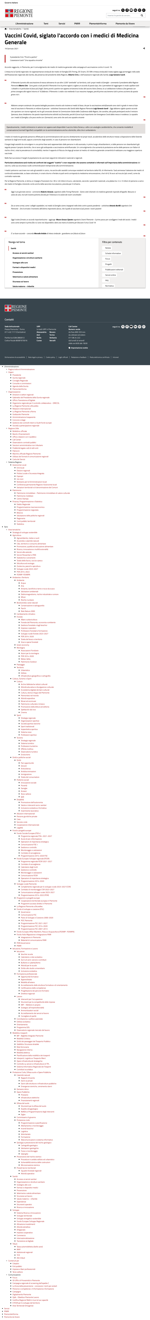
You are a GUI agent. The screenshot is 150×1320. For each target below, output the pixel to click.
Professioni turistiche (29, 746)
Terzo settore (26, 794)
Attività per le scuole (29, 965)
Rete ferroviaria (23, 1047)
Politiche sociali (23, 779)
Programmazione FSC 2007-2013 (34, 928)
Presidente (16, 375)
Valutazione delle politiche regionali (30, 515)
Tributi (14, 1243)
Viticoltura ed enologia (25, 563)
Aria (22, 585)
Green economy (23, 644)
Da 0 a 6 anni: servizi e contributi (33, 959)
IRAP (19, 1249)
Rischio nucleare (27, 600)
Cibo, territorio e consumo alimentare (31, 543)
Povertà (24, 785)
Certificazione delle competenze (33, 988)
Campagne (16, 1291)
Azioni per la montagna (30, 653)
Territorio (20, 667)
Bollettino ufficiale (19, 431)
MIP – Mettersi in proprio (30, 1004)
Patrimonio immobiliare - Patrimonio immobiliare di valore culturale (43, 493)
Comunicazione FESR (29, 875)
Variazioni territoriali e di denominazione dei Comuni (37, 487)
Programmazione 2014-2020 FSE (34, 855)
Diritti (19, 760)
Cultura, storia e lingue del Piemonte (35, 692)
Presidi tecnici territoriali (26, 1167)
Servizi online (110, 275)
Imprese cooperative (25, 1232)
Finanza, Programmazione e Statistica (27, 501)
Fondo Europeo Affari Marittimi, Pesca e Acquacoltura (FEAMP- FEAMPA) (45, 931)
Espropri (20, 476)
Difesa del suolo (23, 1103)
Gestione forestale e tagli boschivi (34, 625)
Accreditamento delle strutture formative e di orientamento (44, 985)
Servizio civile (22, 822)
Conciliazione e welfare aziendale (30, 1018)
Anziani (24, 791)
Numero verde (74, 329)
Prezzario (24, 1094)
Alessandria (41, 332)
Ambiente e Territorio (20, 577)
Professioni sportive (29, 734)
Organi (11, 372)
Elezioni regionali (23, 470)
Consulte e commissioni (21, 383)
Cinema (24, 712)
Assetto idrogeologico (29, 1108)
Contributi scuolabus (25, 1069)
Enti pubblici (17, 1266)
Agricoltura (16, 535)
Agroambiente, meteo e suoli (28, 538)
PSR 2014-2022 (23, 571)
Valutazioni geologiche (30, 1148)
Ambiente (20, 580)
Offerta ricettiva (27, 749)
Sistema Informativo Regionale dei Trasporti (34, 1066)
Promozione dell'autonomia (32, 802)
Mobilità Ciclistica (23, 1038)
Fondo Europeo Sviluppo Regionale (30, 1221)
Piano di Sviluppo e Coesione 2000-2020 (37, 917)
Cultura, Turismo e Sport (21, 678)
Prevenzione (18, 272)
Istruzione (20, 951)
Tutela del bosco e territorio (31, 639)
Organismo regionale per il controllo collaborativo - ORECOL (35, 403)
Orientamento (22, 1024)
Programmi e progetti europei (28, 898)
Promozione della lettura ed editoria (35, 706)
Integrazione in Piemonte (31, 937)
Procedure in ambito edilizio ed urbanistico (37, 1159)
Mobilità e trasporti (19, 1033)
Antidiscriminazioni (28, 771)
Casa (18, 819)
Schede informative (113, 253)
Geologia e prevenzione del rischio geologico (34, 1142)
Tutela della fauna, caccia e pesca (29, 560)
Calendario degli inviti (29, 867)
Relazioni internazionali (21, 408)
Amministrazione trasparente (23, 417)
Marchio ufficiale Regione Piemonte (26, 453)
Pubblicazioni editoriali (114, 269)
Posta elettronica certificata (99, 357)
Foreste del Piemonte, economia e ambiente (38, 622)
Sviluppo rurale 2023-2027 (27, 569)
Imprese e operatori (28, 628)
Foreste (20, 616)
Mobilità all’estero (28, 982)
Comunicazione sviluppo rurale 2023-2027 (38, 892)
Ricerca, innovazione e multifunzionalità (32, 549)
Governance (25, 912)
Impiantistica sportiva (29, 729)
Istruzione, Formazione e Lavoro (25, 948)
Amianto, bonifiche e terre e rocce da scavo (38, 588)
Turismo (20, 737)
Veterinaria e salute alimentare (25, 276)
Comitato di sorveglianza (30, 853)
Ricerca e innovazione (25, 1207)
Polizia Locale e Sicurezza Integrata (30, 473)
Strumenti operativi (24, 1204)
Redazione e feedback (78, 357)
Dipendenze (21, 1201)
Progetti (108, 264)
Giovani (24, 765)
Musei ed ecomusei (28, 701)
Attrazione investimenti (26, 1224)
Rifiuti (23, 597)
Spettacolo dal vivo (28, 709)
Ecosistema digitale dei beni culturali (35, 689)
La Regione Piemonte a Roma (24, 411)
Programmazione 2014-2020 (32, 881)
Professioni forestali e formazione (34, 630)
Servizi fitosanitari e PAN (26, 555)
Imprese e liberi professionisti (23, 1269)
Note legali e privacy (35, 357)
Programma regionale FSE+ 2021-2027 (36, 836)
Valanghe (24, 1153)
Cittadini (15, 1263)
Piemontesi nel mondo (30, 695)
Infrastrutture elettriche (30, 1097)
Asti (38, 334)
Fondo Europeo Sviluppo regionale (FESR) (33, 858)
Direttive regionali (28, 993)
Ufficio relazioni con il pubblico (24, 436)
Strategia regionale (28, 718)
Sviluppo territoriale (24, 1215)
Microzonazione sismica (30, 1165)
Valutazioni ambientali (29, 591)
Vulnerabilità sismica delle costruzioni (35, 1162)
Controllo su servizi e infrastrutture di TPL (33, 1063)
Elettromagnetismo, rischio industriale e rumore (39, 594)
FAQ (107, 280)
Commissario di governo (26, 1117)
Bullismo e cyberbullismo (30, 962)
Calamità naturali (23, 1075)
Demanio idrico (23, 1089)
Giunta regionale (18, 377)
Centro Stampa (22, 498)
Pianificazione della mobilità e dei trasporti (33, 1055)
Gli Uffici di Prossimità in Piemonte (26, 1280)
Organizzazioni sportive (30, 720)
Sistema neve (26, 732)
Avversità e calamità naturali (28, 540)
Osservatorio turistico (29, 751)
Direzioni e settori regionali (23, 394)
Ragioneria (21, 518)
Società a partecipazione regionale (25, 425)
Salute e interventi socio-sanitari (33, 805)
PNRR (77, 23)
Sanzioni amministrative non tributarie (27, 445)
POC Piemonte (26, 920)
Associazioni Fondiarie (29, 650)
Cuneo (39, 340)
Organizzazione (14, 391)
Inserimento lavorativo (30, 810)
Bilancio (20, 512)
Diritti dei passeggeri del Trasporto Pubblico (33, 1041)
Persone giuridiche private (27, 816)
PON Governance (23, 943)
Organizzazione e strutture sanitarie (27, 257)
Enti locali (20, 467)
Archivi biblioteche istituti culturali (34, 684)
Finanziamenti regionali (30, 1100)
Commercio (21, 1235)
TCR (18, 1255)
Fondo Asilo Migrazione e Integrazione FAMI (34, 934)
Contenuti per (13, 1260)
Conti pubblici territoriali (26, 521)
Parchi (23, 608)
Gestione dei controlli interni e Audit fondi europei (32, 422)
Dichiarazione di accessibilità (15, 357)
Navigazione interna (24, 1049)
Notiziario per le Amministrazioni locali (32, 481)
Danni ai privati (27, 1080)
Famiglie (24, 788)
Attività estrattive (23, 1227)
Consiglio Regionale (20, 380)
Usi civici (20, 479)
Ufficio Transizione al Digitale (23, 400)
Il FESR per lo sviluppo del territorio (26, 1302)
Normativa (109, 285)
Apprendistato (26, 979)
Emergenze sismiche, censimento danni (36, 1086)
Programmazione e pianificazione (34, 1123)
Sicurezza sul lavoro (21, 281)
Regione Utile (13, 428)
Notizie (108, 248)
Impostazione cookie (78, 347)
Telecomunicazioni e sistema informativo (37, 1139)
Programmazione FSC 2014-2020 (34, 926)
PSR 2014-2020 (27, 636)
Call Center (16, 439)
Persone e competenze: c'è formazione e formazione (33, 1288)
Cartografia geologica (29, 1145)
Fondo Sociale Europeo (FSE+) (28, 833)
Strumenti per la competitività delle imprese (38, 1002)
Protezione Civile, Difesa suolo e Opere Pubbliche (31, 1072)
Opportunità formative (29, 976)
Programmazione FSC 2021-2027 (34, 923)
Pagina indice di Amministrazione (21, 369)
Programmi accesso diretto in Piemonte (36, 903)
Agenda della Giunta (20, 386)
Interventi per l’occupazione (31, 999)
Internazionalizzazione (25, 1238)
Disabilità (20, 799)
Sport (19, 715)
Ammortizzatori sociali (29, 1010)
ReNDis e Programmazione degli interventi (37, 1111)
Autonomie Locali (19, 465)
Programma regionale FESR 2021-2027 (36, 861)
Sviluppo (15, 1210)
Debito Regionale (23, 504)
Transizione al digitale (25, 1241)
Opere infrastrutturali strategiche (29, 1061)
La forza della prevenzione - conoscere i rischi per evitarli (34, 1286)
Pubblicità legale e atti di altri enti (25, 448)
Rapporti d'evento (28, 1078)
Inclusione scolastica (29, 971)
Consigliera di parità (28, 1016)
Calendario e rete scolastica (31, 957)
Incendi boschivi (27, 1128)
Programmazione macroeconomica (30, 507)
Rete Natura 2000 (28, 611)
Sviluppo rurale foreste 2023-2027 (34, 633)
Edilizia (23, 673)
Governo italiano (11, 2)
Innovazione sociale (28, 782)
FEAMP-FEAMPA (23, 574)
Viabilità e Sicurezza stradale (28, 1044)
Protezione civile (23, 1120)
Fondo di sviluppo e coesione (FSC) (30, 909)
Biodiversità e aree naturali (27, 602)
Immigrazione (26, 774)
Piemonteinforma (19, 389)
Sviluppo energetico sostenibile (29, 1218)
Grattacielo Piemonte (20, 414)
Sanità (13, 248)
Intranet (116, 357)
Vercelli (52, 340)
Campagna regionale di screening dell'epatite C (30, 1283)
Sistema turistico (27, 743)
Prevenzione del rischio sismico (29, 1156)
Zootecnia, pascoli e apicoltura (28, 566)
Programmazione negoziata (27, 510)
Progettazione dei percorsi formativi (35, 990)
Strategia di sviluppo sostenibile (24, 532)
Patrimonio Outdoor (29, 661)
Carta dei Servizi (18, 459)
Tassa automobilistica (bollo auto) (30, 1246)
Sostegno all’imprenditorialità (32, 1007)
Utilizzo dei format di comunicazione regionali (30, 456)
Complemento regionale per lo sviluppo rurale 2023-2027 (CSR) (46, 886)
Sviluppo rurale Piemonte (27, 883)
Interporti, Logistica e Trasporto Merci (31, 1058)
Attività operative (27, 1173)
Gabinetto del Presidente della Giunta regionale (30, 397)
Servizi (62, 23)
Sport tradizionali (27, 726)
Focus (107, 258)
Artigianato (21, 1229)
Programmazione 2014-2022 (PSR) (35, 895)
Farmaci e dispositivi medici (24, 267)
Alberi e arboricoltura (29, 619)
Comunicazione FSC (28, 914)
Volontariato (26, 1134)
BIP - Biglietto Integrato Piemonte (30, 1035)
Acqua (23, 583)
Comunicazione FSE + (29, 844)
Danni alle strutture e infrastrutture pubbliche (38, 1083)
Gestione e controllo (29, 847)
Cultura (19, 681)
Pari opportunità (27, 763)
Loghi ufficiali (63, 357)
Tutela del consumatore (30, 777)
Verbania (53, 337)
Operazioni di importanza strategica (35, 841)
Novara (52, 332)
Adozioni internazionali (26, 813)
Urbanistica (25, 670)
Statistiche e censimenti (26, 557)
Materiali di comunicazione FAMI (33, 940)
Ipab (22, 796)
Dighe (23, 1114)
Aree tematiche (14, 529)
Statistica (20, 524)
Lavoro (19, 996)
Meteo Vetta (25, 659)
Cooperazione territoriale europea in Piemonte (39, 900)
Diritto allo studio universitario (33, 968)
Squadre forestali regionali (31, 1170)
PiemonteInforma (97, 23)
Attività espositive (28, 698)
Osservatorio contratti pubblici (24, 442)
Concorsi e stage (18, 420)
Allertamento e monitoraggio (32, 1125)
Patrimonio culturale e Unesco (33, 704)
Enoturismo (25, 754)
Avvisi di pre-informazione (31, 839)
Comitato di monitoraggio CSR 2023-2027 (37, 889)
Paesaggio (21, 664)
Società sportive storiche (30, 723)
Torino (52, 334)
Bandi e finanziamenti (21, 434)
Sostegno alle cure (20, 262)
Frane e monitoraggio (29, 1151)
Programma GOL (23, 1027)
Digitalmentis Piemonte (21, 1294)
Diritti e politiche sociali (21, 757)
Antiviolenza (26, 768)
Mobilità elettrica (23, 1052)
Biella (39, 337)
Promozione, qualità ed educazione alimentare (35, 546)
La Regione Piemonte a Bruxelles (25, 405)
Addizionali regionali (25, 1252)
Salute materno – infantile (23, 286)
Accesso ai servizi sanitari (23, 253)
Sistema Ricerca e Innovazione (29, 1212)
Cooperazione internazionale (28, 824)
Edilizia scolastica (23, 1021)
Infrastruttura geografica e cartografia (35, 675)
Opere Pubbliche (23, 1092)
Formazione (25, 1137)
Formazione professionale (27, 973)
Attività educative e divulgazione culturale (37, 687)
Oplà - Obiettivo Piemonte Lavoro (25, 1297)
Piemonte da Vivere (125, 23)
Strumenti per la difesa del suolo (33, 1106)
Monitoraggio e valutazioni (31, 850)
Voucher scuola (27, 954)
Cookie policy (50, 357)
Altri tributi (21, 1257)
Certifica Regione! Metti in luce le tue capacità (30, 1300)
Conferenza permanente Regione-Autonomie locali (37, 484)
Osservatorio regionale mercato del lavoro (33, 1030)
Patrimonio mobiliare (25, 495)
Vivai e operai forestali (29, 642)
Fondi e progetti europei (21, 830)
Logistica (24, 1131)
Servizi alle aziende (24, 552)
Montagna (21, 647)
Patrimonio (16, 490)
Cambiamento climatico (26, 614)
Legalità (20, 827)
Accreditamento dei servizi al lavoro (35, 1013)
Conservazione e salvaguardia (32, 605)
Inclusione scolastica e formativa (33, 808)
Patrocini (16, 450)
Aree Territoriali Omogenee (22, 1305)
